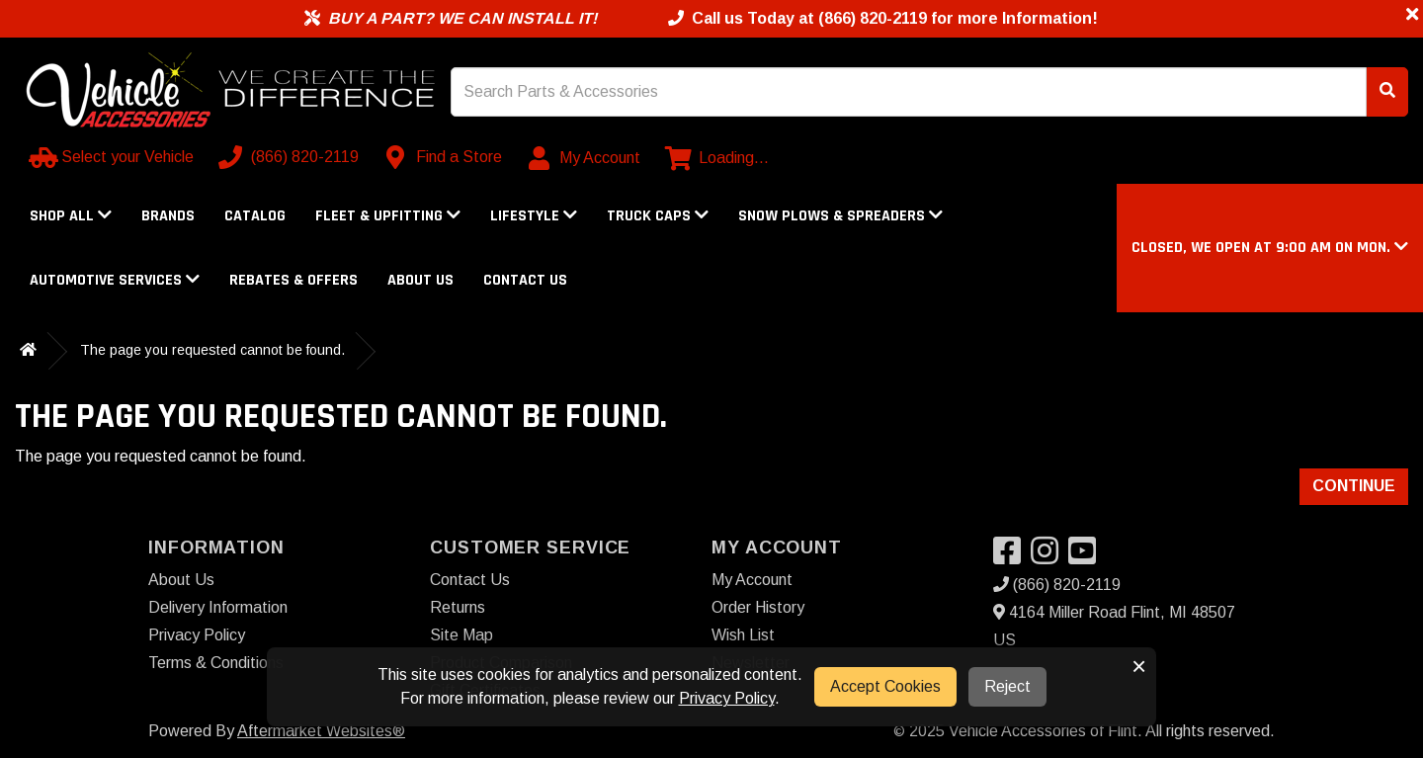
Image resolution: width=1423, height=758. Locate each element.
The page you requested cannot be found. (212, 350)
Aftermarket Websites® (321, 730)
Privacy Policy (196, 635)
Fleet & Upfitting (387, 216)
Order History (758, 607)
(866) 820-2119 (1057, 584)
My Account (752, 579)
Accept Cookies (885, 686)
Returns (457, 607)
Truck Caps (658, 216)
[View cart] (717, 158)
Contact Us (525, 280)
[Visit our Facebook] (1012, 556)
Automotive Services (115, 280)
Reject (1007, 686)
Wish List (743, 635)
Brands (168, 216)
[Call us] (290, 157)
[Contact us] (444, 157)
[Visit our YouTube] (1087, 556)
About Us (420, 280)
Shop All (71, 216)
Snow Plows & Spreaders (840, 216)
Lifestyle (533, 216)
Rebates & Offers (293, 280)
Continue (1353, 485)
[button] (1270, 247)
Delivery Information (218, 607)
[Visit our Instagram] (1049, 556)
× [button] (1138, 666)
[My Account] (585, 158)
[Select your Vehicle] (113, 157)
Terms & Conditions (216, 662)
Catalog (255, 216)
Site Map (461, 635)
